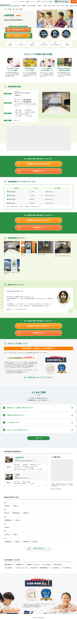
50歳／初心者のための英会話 (23, 114)
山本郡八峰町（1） (9, 541)
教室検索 (24, 5)
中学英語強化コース (20, 564)
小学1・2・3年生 (51, 5)
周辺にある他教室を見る (57, 489)
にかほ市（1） (8, 534)
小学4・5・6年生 (60, 5)
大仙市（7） (7, 527)
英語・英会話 (19, 110)
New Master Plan (34, 567)
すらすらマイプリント (19, 467)
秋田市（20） (7, 505)
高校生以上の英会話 (30, 112)
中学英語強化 (28, 110)
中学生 (67, 5)
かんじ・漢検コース (9, 567)
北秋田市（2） (26, 513)
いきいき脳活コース (56, 567)
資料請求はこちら (38, 171)
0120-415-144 (28, 104)
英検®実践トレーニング (35, 464)
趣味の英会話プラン (45, 567)
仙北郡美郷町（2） (9, 520)
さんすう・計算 (17, 466)
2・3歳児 (39, 5)
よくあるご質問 (21, 1)
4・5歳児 (44, 5)
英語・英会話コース (9, 564)
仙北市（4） (18, 520)
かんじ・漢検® (34, 466)
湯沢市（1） (18, 541)
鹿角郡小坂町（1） (17, 513)
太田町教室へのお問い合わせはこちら (38, 164)
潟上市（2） (7, 513)
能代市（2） (16, 534)
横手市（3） (35, 541)
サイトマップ (14, 1)
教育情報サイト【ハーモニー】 (31, 1)
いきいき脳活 (19, 116)
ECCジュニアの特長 (31, 5)
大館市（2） (15, 505)
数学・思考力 (19, 112)
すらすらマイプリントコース (22, 567)
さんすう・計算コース (46, 564)
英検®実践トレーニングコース (33, 564)
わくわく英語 (28, 116)
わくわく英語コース (67, 567)
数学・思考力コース (58, 564)
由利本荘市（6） (26, 541)
